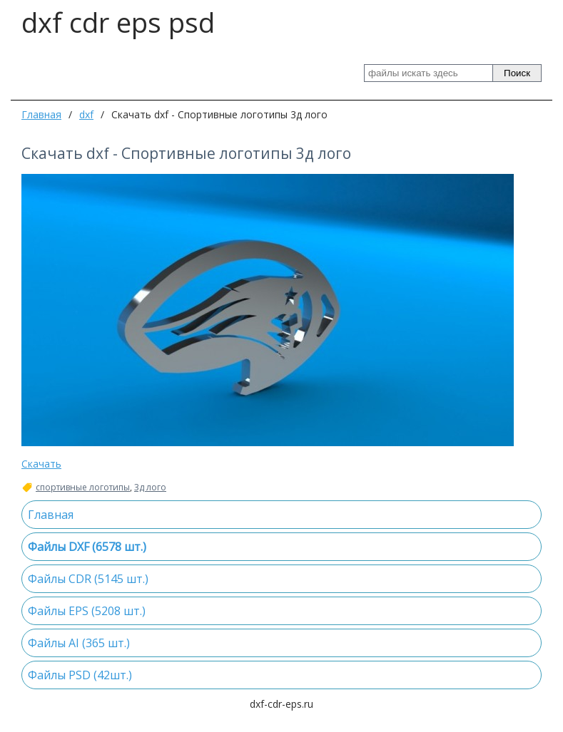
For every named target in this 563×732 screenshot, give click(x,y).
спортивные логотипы (83, 487)
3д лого (150, 487)
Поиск (517, 73)
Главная (41, 114)
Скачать (41, 463)
